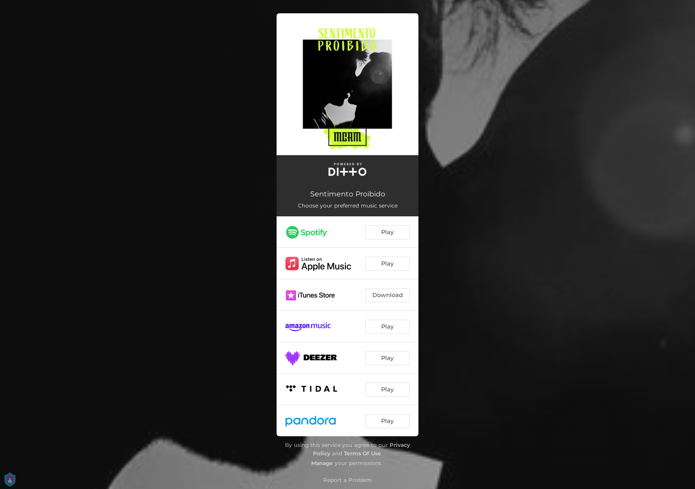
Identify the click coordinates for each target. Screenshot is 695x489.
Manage (322, 463)
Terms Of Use (362, 453)
